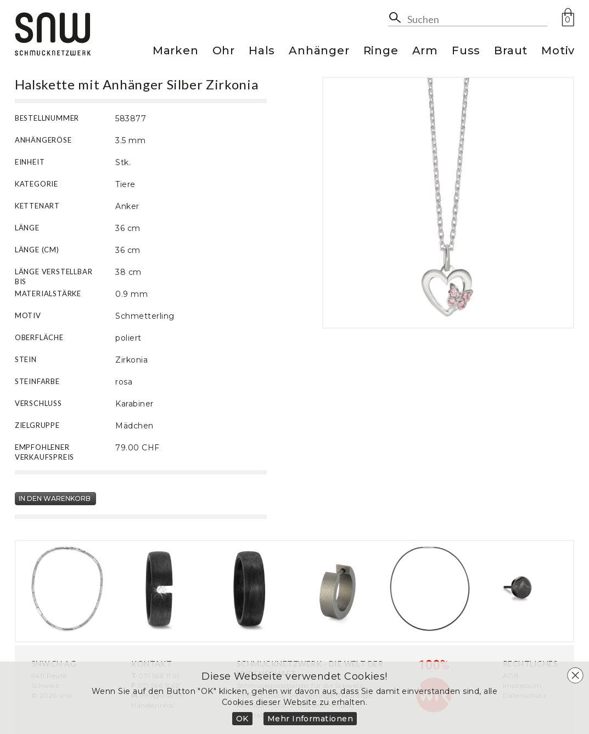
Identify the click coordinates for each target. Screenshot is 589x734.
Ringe (381, 51)
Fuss (466, 51)
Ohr (223, 51)
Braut (511, 51)
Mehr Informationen (310, 719)
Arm (425, 51)
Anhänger (319, 51)
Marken (176, 51)
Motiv (558, 51)
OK (242, 719)
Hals (262, 51)
